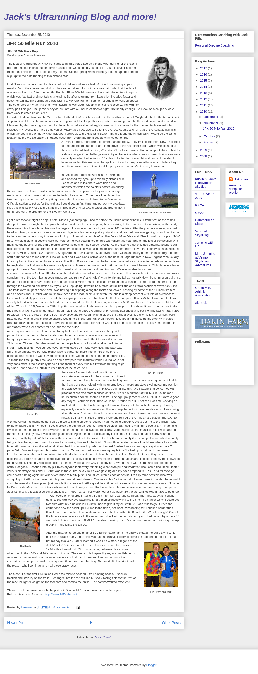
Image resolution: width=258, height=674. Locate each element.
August (209, 142)
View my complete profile (235, 188)
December (211, 117)
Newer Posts (17, 623)
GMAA (199, 212)
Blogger (151, 665)
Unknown (241, 179)
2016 (204, 74)
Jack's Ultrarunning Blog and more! (80, 17)
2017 (204, 68)
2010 (204, 111)
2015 (204, 80)
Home (95, 623)
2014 (204, 86)
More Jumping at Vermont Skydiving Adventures (205, 259)
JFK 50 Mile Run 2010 (32, 43)
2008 (204, 156)
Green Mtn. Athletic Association (203, 291)
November (211, 123)
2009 (204, 150)
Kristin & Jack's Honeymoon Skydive (205, 182)
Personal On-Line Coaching (214, 45)
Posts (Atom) (102, 637)
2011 (204, 105)
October (210, 136)
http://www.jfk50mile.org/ (61, 594)
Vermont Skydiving (202, 233)
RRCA (199, 205)
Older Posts (171, 623)
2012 (204, 99)
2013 (204, 93)
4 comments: (62, 607)
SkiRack (201, 303)
